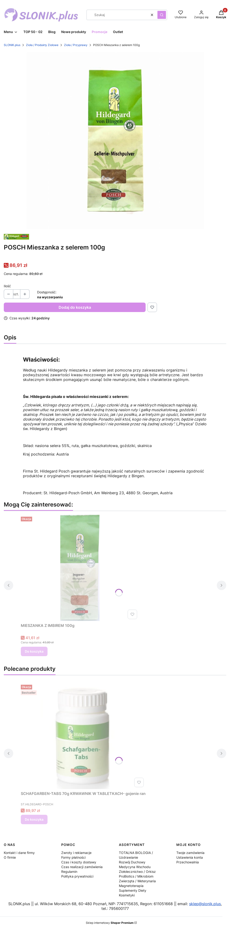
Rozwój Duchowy (132, 862)
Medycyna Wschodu (135, 867)
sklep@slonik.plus (205, 903)
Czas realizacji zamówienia (82, 867)
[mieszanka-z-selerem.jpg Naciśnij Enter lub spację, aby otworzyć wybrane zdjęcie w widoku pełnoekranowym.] (115, 140)
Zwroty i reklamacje (76, 853)
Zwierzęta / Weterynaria (137, 881)
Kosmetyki (127, 895)
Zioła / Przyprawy (75, 45)
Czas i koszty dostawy (78, 862)
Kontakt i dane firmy (19, 853)
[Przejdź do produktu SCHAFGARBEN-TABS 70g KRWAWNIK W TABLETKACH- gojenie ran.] (83, 736)
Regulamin (69, 872)
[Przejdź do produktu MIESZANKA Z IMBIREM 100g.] (80, 568)
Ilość (7, 286)
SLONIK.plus (12, 45)
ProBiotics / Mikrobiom (136, 876)
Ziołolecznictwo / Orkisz (137, 872)
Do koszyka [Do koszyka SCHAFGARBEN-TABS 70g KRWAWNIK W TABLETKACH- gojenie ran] (34, 819)
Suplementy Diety (132, 890)
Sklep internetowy (110, 923)
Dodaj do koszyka (75, 307)
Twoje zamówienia (190, 853)
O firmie (10, 857)
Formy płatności (73, 857)
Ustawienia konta (189, 857)
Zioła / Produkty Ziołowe (42, 45)
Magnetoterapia (131, 886)
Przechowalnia (187, 862)
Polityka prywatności (77, 876)
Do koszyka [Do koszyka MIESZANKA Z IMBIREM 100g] (34, 651)
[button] (161, 15)
